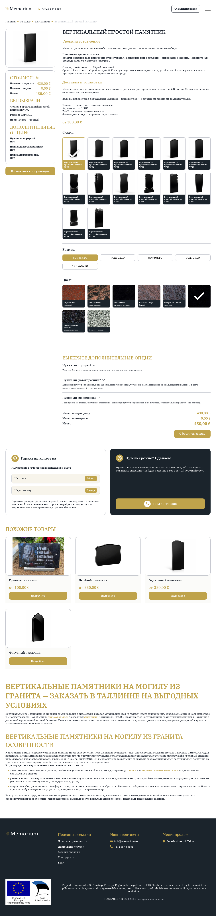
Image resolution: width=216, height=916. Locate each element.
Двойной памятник (93, 580)
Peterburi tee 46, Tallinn (179, 841)
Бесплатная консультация (30, 171)
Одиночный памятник (165, 580)
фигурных (90, 717)
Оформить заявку (192, 433)
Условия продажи (69, 852)
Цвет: (67, 280)
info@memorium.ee (124, 841)
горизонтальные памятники (160, 770)
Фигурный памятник (24, 652)
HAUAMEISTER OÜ (115, 899)
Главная (10, 21)
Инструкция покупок (71, 846)
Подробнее (38, 595)
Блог (61, 862)
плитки (131, 770)
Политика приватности (72, 841)
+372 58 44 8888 (121, 846)
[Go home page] (19, 8)
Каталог (25, 21)
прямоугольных (58, 717)
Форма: (68, 132)
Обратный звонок (185, 8)
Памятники (42, 21)
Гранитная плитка (23, 580)
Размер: (68, 249)
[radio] (73, 153)
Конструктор (66, 857)
